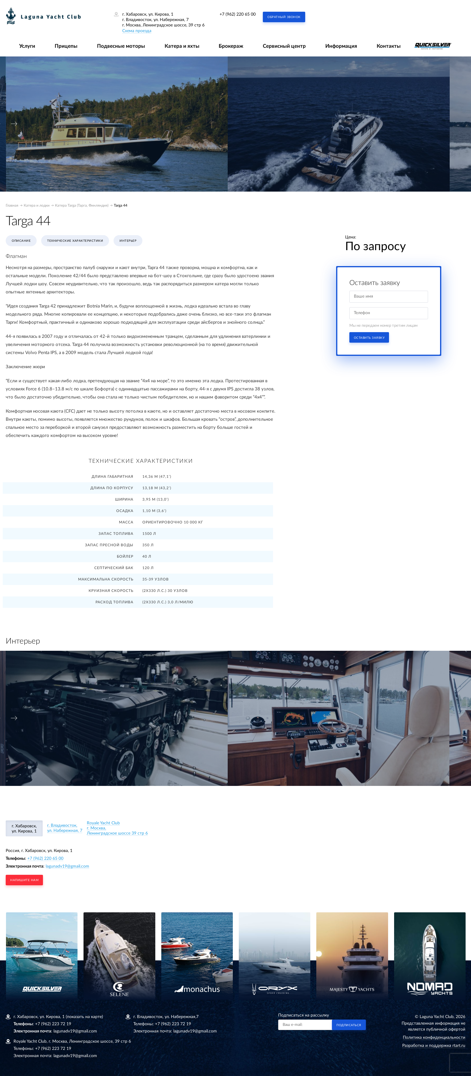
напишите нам (24, 880)
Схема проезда (136, 31)
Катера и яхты (182, 46)
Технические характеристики (75, 240)
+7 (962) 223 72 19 (53, 1024)
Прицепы (66, 46)
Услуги (27, 46)
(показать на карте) (84, 1017)
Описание (21, 240)
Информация (341, 46)
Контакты (389, 46)
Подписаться (348, 1025)
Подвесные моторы (121, 46)
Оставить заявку (369, 337)
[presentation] (14, 124)
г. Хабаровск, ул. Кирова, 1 (24, 828)
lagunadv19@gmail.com (67, 866)
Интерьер (128, 240)
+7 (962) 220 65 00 (238, 14)
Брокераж (231, 46)
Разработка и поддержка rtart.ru (433, 1046)
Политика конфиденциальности (434, 1037)
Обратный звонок (284, 17)
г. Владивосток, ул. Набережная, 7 (64, 828)
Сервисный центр (284, 46)
